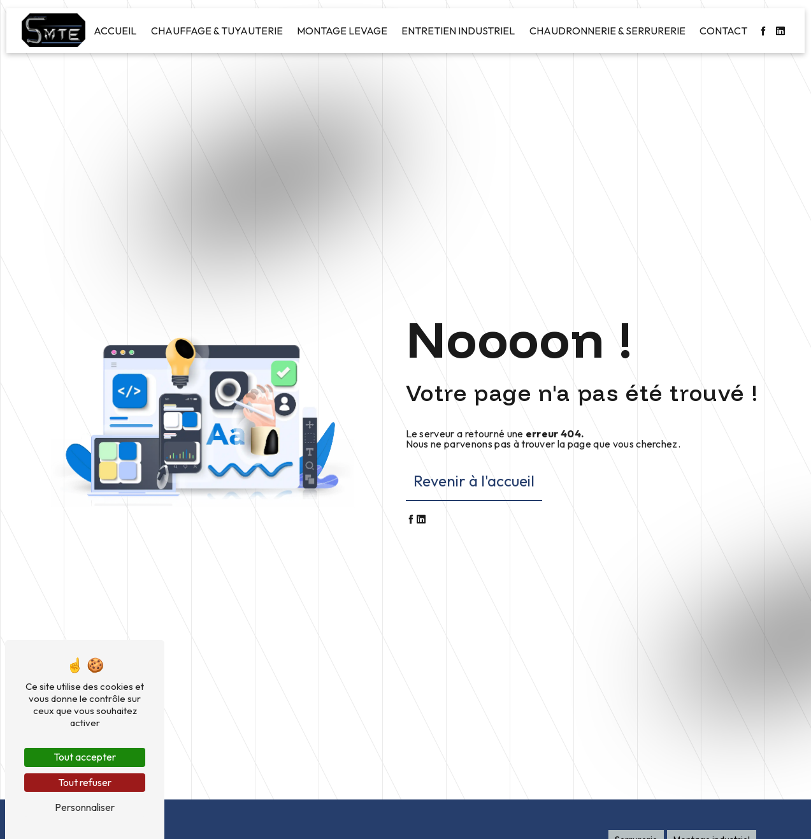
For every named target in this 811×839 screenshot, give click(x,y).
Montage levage (342, 30)
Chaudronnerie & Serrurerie (607, 30)
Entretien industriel (458, 30)
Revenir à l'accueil (474, 480)
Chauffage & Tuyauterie (217, 30)
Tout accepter (85, 756)
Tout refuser (84, 782)
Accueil (115, 30)
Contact (723, 30)
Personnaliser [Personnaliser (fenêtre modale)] (85, 807)
